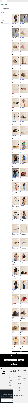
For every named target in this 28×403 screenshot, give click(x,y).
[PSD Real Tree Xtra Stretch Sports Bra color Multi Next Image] (27, 201)
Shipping (19, 380)
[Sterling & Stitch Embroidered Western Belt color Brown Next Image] (27, 313)
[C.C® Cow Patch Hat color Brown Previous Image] (13, 46)
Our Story (24, 371)
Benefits (14, 377)
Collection (5, 22)
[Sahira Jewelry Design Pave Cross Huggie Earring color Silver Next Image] (27, 243)
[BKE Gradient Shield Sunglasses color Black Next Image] (18, 102)
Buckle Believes (24, 375)
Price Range (5, 20)
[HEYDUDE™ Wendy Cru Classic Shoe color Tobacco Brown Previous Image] (13, 145)
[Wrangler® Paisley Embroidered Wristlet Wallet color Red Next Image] (27, 299)
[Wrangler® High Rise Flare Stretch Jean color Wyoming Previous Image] (21, 285)
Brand (5, 16)
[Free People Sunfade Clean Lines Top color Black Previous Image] (13, 271)
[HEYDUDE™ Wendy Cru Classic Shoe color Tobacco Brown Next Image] (18, 145)
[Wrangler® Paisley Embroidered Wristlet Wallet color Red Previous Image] (21, 299)
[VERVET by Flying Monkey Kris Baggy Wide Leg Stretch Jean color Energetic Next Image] (27, 187)
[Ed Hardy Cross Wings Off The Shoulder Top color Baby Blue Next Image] (18, 215)
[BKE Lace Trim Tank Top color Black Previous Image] (13, 159)
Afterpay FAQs (19, 384)
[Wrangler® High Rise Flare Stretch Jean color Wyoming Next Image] (27, 285)
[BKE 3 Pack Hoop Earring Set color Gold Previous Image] (13, 299)
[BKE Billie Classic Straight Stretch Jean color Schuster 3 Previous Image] (21, 18)
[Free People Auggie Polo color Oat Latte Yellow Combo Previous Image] (13, 341)
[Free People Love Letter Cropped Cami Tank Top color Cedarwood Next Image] (18, 257)
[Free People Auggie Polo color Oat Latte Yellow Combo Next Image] (18, 341)
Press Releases (24, 378)
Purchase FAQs (19, 379)
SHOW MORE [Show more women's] (20, 351)
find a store (14, 355)
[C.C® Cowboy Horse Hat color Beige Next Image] (27, 32)
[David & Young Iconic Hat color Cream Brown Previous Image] (13, 74)
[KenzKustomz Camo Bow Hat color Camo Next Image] (18, 131)
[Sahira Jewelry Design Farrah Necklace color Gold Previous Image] (21, 229)
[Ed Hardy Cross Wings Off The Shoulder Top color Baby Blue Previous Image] (13, 215)
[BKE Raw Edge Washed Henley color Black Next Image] (18, 173)
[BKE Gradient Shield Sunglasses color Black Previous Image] (13, 102)
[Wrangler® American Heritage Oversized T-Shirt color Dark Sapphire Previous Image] (13, 285)
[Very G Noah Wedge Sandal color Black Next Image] (27, 271)
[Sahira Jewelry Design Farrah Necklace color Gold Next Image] (27, 229)
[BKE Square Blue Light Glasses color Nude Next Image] (18, 88)
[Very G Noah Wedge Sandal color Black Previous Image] (21, 271)
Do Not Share (6, 401)
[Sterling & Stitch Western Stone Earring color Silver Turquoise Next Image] (18, 117)
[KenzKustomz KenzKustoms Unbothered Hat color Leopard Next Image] (27, 117)
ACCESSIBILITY (22, 395)
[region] (6, 396)
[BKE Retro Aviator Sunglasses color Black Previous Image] (21, 88)
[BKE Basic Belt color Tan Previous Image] (13, 327)
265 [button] (22, 353)
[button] (3, 3)
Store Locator (19, 383)
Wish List (10, 376)
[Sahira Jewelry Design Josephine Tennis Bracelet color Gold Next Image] (18, 229)
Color (5, 18)
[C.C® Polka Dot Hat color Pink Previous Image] (21, 46)
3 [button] (19, 353)
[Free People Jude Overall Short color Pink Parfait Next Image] (27, 341)
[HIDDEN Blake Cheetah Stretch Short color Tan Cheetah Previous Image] (21, 102)
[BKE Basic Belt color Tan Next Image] (18, 327)
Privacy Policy (10, 396)
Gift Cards (10, 377)
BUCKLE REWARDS (4, 4)
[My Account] (23, 3)
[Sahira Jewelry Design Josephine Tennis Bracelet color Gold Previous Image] (13, 229)
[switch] (1, 8)
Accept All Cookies (6, 399)
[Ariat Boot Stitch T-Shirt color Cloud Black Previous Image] (13, 18)
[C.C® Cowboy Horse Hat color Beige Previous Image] (21, 32)
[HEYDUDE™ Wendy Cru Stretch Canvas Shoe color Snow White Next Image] (27, 131)
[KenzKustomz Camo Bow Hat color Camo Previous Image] (13, 131)
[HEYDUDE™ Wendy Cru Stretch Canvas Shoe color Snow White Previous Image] (21, 131)
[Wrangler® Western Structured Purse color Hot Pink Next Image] (27, 173)
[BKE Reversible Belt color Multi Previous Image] (21, 327)
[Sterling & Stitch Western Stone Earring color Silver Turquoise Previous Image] (13, 117)
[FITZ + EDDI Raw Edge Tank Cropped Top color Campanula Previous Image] (21, 159)
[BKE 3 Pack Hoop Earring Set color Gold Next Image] (18, 299)
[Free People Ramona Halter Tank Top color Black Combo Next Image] (27, 257)
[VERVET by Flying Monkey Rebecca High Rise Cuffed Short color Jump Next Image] (18, 187)
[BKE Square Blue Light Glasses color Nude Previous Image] (13, 88)
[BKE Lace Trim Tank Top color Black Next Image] (18, 159)
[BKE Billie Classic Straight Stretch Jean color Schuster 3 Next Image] (27, 18)
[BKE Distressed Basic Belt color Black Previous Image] (13, 313)
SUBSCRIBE (21, 360)
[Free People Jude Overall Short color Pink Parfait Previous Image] (21, 341)
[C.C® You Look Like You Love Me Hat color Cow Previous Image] (13, 60)
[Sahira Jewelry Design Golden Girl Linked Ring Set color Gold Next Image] (18, 243)
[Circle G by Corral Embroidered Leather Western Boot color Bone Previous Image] (21, 60)
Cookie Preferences (14, 396)
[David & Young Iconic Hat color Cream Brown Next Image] (18, 74)
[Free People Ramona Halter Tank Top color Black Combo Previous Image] (21, 257)
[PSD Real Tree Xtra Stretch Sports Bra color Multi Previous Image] (21, 201)
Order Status (19, 376)
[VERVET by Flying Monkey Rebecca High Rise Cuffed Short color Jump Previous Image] (13, 187)
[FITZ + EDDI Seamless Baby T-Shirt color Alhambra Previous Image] (21, 145)
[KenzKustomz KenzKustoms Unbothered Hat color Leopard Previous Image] (21, 117)
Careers (23, 374)
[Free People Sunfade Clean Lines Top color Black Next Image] (18, 271)
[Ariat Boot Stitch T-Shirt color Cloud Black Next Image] (18, 18)
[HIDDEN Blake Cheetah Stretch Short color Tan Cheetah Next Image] (27, 102)
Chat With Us (19, 371)
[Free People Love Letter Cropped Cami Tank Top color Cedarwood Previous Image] (13, 257)
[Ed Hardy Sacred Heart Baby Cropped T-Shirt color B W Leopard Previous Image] (21, 215)
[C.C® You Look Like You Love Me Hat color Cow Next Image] (18, 60)
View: (1, 12)
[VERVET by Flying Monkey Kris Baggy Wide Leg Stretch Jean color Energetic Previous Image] (21, 187)
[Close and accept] (12, 391)
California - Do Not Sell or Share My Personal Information (19, 387)
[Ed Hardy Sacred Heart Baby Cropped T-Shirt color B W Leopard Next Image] (27, 215)
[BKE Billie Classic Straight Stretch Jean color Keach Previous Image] (13, 32)
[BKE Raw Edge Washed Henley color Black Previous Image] (13, 173)
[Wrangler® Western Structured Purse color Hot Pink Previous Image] (21, 173)
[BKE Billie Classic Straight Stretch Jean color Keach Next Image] (18, 32)
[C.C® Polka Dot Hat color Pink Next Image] (27, 46)
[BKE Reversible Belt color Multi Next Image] (27, 327)
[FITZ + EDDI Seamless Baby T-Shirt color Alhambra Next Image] (27, 145)
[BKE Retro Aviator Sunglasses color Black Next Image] (27, 88)
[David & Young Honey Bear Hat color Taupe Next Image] (27, 74)
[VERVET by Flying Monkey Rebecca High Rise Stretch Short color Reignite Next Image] (18, 201)
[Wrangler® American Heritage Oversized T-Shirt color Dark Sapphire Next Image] (18, 285)
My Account (10, 372)
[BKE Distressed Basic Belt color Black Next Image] (18, 313)
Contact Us (19, 375)
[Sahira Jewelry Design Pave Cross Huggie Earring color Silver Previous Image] (21, 243)
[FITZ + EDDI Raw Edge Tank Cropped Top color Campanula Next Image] (27, 159)
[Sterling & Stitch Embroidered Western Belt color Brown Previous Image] (21, 313)
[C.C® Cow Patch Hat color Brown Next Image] (18, 46)
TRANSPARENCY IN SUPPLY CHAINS (15, 395)
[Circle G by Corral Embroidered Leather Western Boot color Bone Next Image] (27, 60)
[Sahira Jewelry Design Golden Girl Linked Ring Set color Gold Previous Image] (13, 243)
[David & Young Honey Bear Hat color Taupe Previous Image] (21, 74)
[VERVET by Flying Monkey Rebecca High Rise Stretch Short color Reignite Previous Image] (13, 201)
